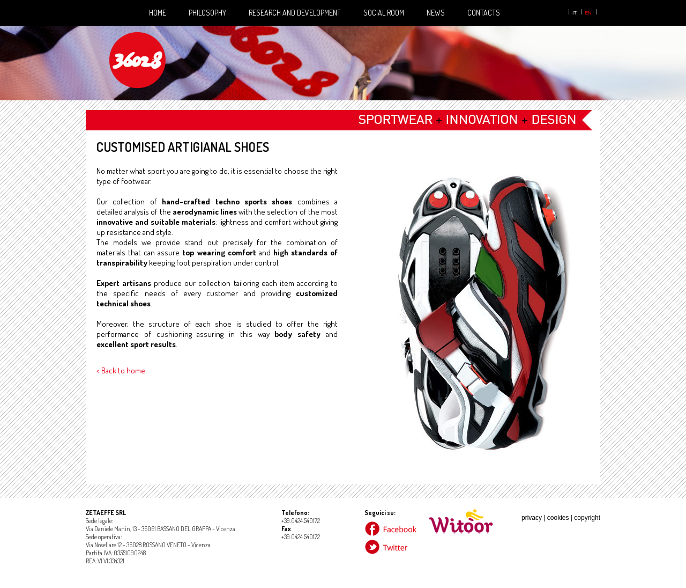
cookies (558, 517)
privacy (531, 517)
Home (157, 12)
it (574, 13)
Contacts (483, 12)
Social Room (383, 12)
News (436, 12)
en (588, 13)
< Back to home (120, 370)
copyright (587, 517)
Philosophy (207, 12)
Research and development (295, 12)
